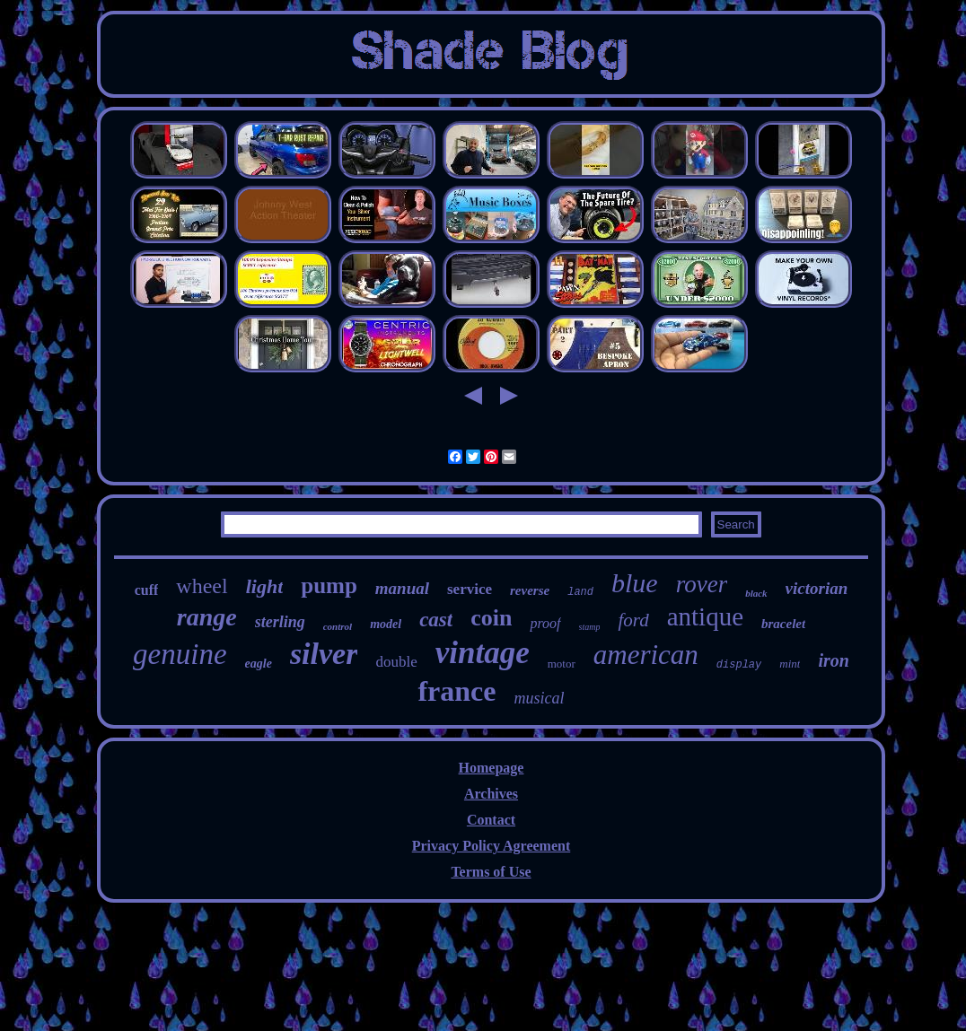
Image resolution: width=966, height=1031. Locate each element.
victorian (817, 588)
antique (705, 616)
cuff (147, 590)
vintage (482, 652)
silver (324, 653)
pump (329, 585)
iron (833, 660)
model (385, 624)
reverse (529, 590)
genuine (179, 654)
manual (402, 588)
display (738, 665)
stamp (590, 627)
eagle (258, 663)
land (580, 592)
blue (634, 583)
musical (539, 698)
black (756, 593)
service (469, 589)
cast (435, 619)
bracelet (783, 623)
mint (789, 663)
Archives (491, 793)
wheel (201, 586)
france (456, 691)
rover (701, 584)
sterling (280, 622)
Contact (491, 819)
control (337, 626)
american (645, 654)
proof (545, 623)
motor (561, 663)
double (396, 661)
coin (491, 618)
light (265, 586)
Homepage (491, 767)
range (207, 617)
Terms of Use (491, 871)
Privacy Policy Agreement (491, 845)
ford (633, 620)
